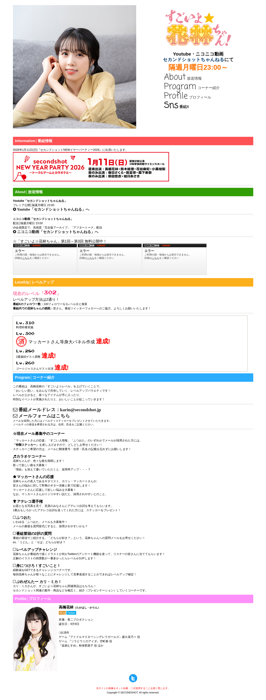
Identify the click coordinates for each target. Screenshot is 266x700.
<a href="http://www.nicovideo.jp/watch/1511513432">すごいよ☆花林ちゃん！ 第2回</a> (110, 259)
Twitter (71, 612)
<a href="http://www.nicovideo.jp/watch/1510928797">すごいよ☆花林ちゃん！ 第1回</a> (45, 259)
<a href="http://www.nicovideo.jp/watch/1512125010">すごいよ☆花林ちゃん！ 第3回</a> (175, 259)
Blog (62, 612)
